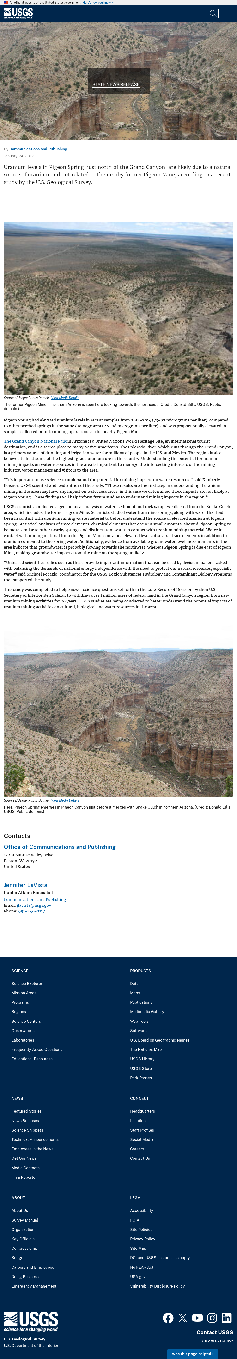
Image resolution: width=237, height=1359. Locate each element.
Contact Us (140, 1158)
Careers (137, 1149)
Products (140, 971)
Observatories (24, 1031)
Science (20, 971)
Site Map (138, 1248)
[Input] (187, 13)
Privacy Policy (142, 1239)
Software (138, 1031)
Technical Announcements (35, 1139)
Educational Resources (32, 1059)
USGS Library (142, 1059)
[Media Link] (118, 309)
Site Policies (141, 1229)
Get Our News (24, 1158)
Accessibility (141, 1210)
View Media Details (65, 398)
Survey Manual (25, 1220)
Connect (139, 1098)
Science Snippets (27, 1130)
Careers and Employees (33, 1267)
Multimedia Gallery (147, 1012)
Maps (135, 993)
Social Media (141, 1139)
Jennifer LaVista (25, 884)
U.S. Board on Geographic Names (159, 1040)
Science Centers (26, 1021)
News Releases (25, 1121)
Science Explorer (27, 983)
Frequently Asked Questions (37, 1049)
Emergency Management (34, 1286)
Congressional (24, 1248)
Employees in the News (32, 1149)
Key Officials (23, 1239)
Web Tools (139, 1021)
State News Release (116, 84)
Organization (23, 1229)
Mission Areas (24, 993)
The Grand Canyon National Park (35, 441)
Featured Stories (27, 1111)
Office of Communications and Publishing (60, 846)
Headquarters (142, 1111)
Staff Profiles (142, 1130)
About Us (20, 1210)
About (18, 1198)
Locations (138, 1121)
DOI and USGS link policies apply (160, 1257)
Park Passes (141, 1078)
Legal (136, 1198)
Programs (20, 1002)
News (17, 1098)
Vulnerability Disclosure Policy (157, 1286)
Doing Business (25, 1277)
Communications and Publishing (38, 149)
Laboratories (23, 1040)
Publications (141, 1002)
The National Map (146, 1049)
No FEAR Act (141, 1267)
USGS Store (141, 1068)
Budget (18, 1257)
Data (134, 983)
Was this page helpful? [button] (192, 1354)
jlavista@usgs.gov (34, 905)
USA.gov (138, 1277)
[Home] (18, 17)
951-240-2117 (31, 911)
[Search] (214, 13)
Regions (19, 1012)
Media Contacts (26, 1168)
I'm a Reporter (24, 1177)
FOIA (134, 1220)
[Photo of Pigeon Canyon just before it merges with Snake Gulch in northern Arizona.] (118, 81)
